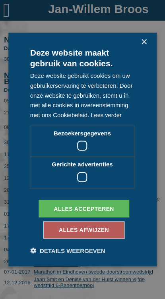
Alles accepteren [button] (84, 208)
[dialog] (82, 149)
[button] (67, 251)
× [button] (144, 42)
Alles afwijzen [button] (84, 230)
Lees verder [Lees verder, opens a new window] (106, 115)
